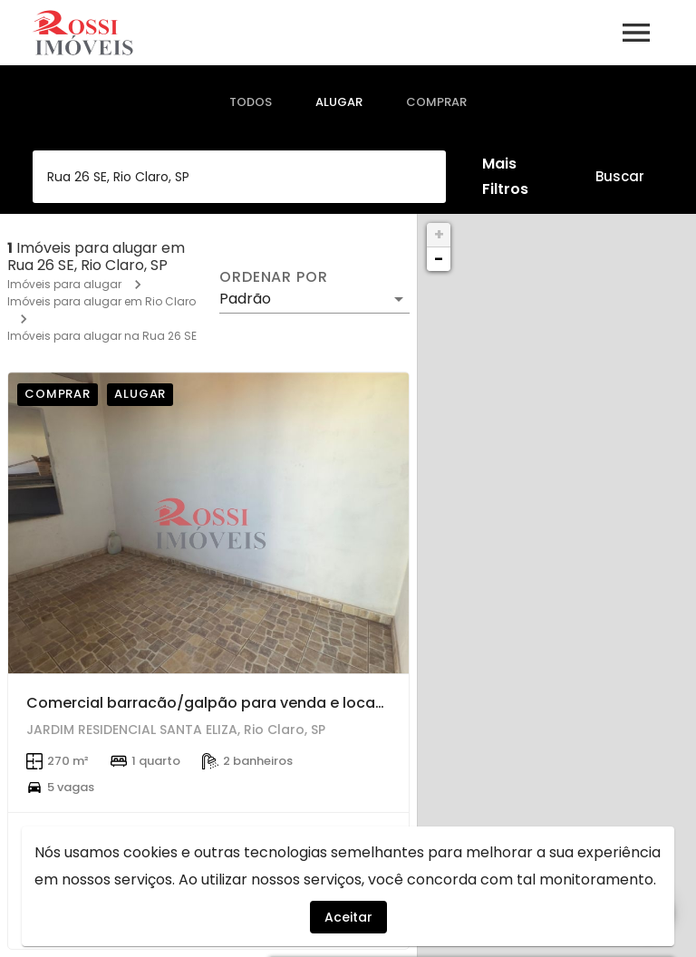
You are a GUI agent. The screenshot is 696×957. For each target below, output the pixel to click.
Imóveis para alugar (64, 284)
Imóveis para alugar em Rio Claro (101, 301)
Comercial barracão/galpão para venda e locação (215, 702)
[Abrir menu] (636, 33)
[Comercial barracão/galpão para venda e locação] (208, 522)
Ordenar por (273, 277)
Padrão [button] (245, 298)
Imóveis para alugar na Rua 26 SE (102, 335)
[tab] (251, 102)
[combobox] (239, 176)
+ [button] (439, 234)
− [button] (438, 258)
